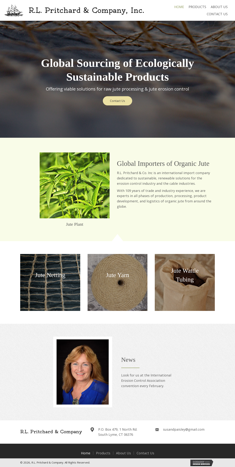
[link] (179, 6)
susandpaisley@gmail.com (184, 429)
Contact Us (145, 453)
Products (103, 453)
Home (85, 453)
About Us (123, 453)
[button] (117, 100)
